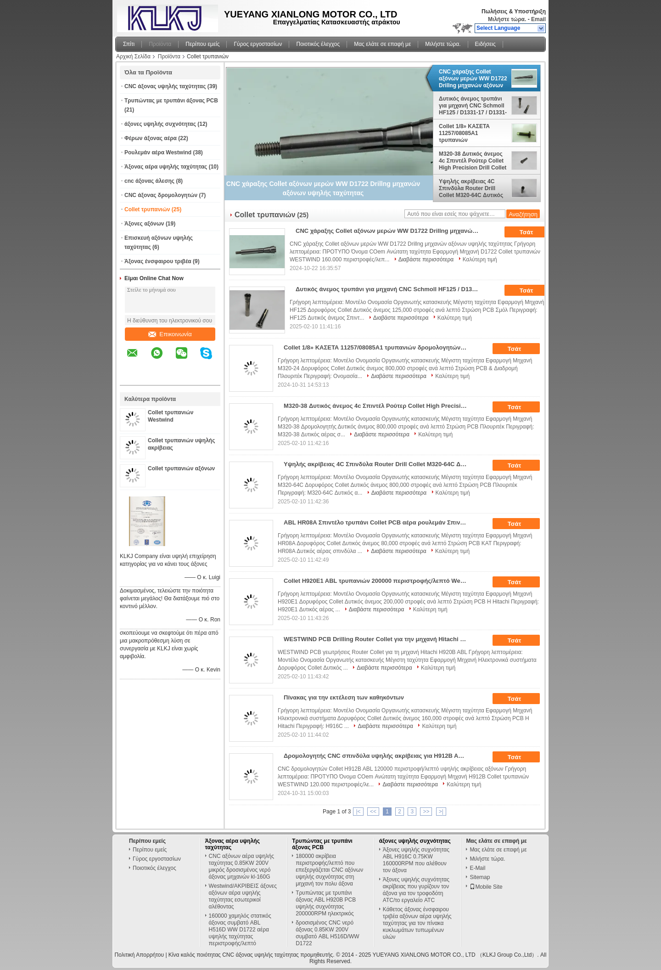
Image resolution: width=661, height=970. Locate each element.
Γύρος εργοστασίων (258, 44)
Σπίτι (128, 44)
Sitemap (480, 877)
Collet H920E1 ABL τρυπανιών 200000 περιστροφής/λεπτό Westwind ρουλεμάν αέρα (378, 580)
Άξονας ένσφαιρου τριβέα (157, 261)
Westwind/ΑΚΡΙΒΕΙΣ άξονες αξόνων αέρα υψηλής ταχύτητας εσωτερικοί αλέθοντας (243, 896)
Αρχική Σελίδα (133, 56)
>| (441, 811)
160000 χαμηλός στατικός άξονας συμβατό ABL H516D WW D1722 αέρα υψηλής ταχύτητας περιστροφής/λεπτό (240, 930)
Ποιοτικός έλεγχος (318, 44)
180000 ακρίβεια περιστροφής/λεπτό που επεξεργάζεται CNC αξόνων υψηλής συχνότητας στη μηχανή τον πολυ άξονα (329, 870)
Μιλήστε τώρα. (507, 19)
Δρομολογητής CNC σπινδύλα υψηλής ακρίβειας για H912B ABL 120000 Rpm (378, 755)
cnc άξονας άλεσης (149, 181)
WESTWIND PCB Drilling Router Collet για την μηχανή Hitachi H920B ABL (378, 639)
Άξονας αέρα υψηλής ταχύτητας (165, 167)
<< (373, 811)
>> (426, 811)
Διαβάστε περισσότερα (426, 259)
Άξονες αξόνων (144, 223)
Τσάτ (533, 232)
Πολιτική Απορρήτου (139, 955)
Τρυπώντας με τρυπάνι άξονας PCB (171, 100)
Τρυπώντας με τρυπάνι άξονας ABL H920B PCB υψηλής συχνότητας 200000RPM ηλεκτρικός (326, 903)
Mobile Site (486, 887)
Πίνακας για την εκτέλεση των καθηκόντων (344, 697)
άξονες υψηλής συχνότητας (160, 124)
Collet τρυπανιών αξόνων (181, 468)
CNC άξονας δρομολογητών (160, 195)
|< (358, 811)
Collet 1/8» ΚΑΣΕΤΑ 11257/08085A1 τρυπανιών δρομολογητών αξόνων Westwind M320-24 (469, 133)
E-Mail (477, 868)
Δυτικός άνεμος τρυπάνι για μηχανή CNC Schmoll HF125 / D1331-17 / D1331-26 (473, 106)
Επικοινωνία (170, 334)
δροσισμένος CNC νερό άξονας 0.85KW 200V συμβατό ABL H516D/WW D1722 (327, 933)
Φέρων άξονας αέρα (150, 138)
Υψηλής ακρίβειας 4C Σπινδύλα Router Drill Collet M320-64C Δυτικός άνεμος (471, 188)
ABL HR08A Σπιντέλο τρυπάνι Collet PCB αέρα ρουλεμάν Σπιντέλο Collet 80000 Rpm (378, 522)
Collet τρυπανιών (147, 209)
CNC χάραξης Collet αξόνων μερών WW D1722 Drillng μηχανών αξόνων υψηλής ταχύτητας (473, 78)
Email (538, 19)
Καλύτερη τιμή (480, 259)
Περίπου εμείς (202, 44)
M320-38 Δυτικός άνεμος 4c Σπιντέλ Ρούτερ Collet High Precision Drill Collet (472, 161)
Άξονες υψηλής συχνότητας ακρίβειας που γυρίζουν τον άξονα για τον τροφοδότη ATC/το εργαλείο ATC (416, 889)
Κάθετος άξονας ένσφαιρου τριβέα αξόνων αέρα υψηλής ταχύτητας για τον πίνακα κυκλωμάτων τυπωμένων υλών (417, 923)
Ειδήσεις (485, 44)
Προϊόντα (160, 44)
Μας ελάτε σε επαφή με (382, 44)
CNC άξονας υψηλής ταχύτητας (165, 86)
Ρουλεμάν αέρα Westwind (157, 152)
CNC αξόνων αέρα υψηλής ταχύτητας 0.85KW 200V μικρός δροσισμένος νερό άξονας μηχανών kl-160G (241, 866)
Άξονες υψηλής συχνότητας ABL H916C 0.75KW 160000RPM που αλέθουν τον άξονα (416, 860)
